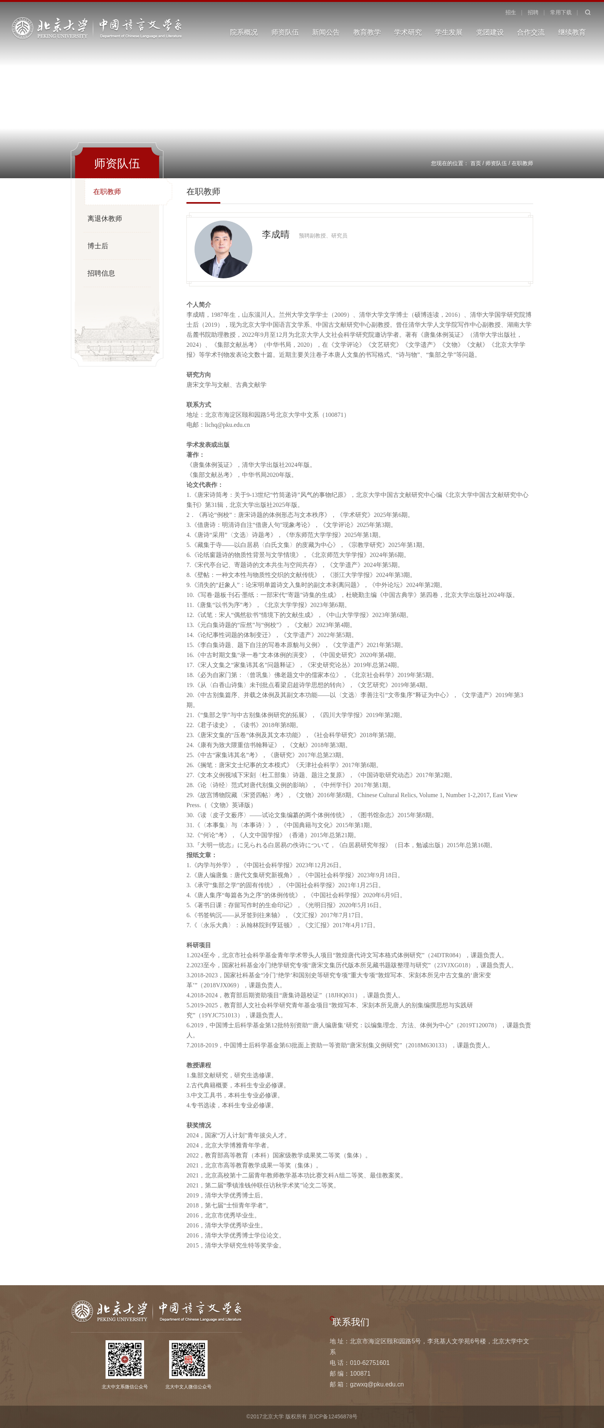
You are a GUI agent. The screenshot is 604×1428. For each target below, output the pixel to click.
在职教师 (522, 163)
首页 (475, 163)
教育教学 (367, 32)
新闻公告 (326, 32)
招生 (510, 12)
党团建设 (490, 32)
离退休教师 (104, 218)
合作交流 (531, 32)
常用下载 (561, 12)
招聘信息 (101, 273)
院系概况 (244, 32)
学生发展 (449, 32)
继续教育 (572, 32)
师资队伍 (285, 32)
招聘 (533, 12)
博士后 (97, 246)
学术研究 (408, 32)
